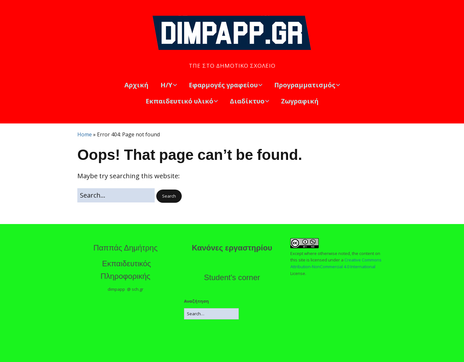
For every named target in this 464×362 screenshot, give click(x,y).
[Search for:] (116, 195)
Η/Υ (166, 85)
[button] (169, 196)
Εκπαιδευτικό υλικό (179, 101)
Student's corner (232, 277)
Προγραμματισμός (304, 85)
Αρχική (136, 85)
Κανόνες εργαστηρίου (232, 247)
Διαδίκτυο (247, 101)
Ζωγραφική (300, 101)
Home (84, 134)
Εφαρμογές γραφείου (223, 85)
